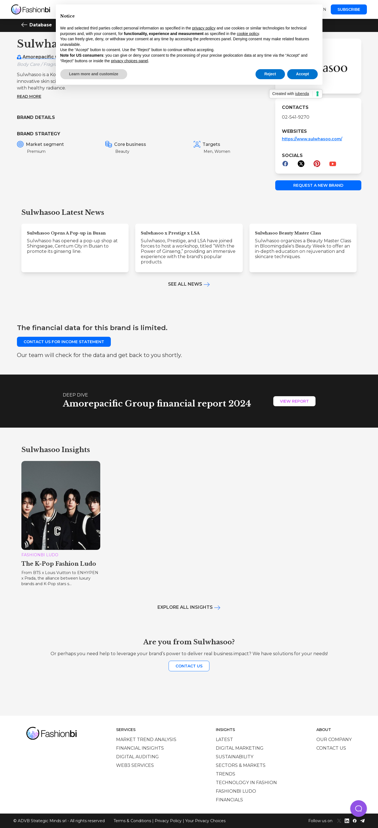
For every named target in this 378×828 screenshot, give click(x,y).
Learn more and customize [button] (93, 74)
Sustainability (234, 756)
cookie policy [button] (248, 33)
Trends (225, 774)
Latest (224, 739)
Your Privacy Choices (205, 820)
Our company (334, 739)
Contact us (189, 666)
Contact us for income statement (64, 341)
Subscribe (348, 9)
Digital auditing (137, 756)
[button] (358, 808)
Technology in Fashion (246, 782)
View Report (294, 401)
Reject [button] (270, 74)
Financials (229, 799)
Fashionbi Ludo (236, 791)
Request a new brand (318, 185)
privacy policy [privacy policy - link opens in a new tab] (204, 28)
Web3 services (135, 765)
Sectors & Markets (241, 765)
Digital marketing (240, 748)
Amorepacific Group (45, 56)
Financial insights (140, 748)
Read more (29, 96)
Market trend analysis (146, 739)
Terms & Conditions (132, 820)
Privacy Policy (168, 820)
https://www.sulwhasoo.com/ (312, 138)
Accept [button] (302, 74)
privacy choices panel (129, 61)
